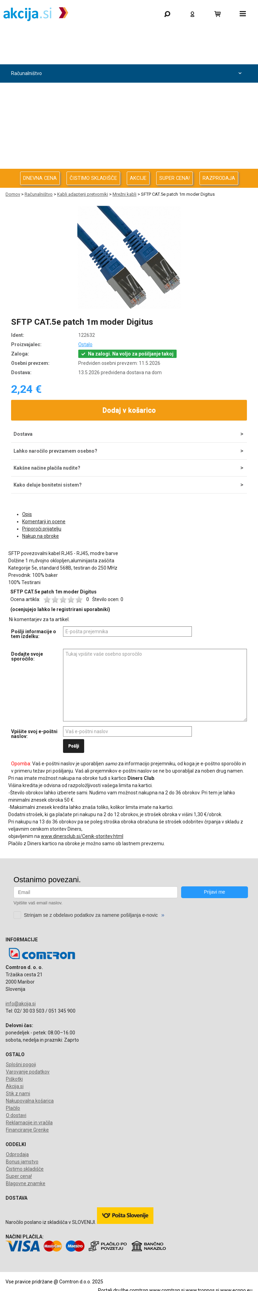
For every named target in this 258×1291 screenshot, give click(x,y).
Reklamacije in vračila (29, 1122)
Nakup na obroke (40, 536)
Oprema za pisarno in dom (127, 146)
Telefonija (127, 165)
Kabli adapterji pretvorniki (82, 194)
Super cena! (19, 1176)
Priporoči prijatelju (41, 529)
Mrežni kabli (124, 194)
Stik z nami (18, 1093)
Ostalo (85, 344)
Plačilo (13, 1108)
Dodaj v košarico (129, 410)
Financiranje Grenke (27, 1130)
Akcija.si (15, 1086)
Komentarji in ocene (43, 521)
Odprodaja (127, 55)
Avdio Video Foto (127, 110)
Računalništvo (127, 73)
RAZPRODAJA (219, 178)
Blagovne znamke (25, 1183)
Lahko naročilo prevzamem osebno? (55, 451)
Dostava (23, 434)
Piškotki (14, 1079)
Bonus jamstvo (22, 1161)
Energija (127, 128)
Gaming (127, 36)
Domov (13, 194)
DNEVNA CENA (40, 178)
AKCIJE (138, 178)
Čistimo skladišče (25, 1169)
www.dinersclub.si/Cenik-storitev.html (82, 836)
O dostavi (16, 1115)
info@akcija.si (21, 1003)
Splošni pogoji (21, 1064)
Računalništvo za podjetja (127, 91)
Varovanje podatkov (28, 1072)
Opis (27, 514)
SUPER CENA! (174, 178)
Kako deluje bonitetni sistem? (48, 485)
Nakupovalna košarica (30, 1101)
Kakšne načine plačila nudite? (47, 468)
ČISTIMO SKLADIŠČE (93, 178)
